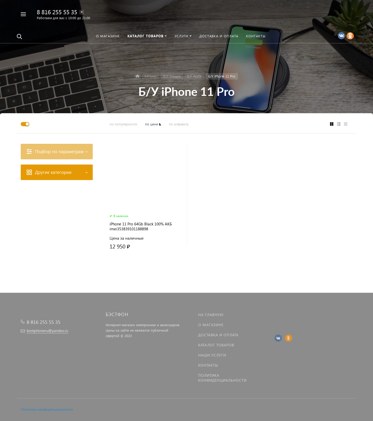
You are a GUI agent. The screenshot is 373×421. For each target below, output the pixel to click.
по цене (151, 124)
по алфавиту (179, 124)
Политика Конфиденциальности (222, 378)
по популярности (123, 124)
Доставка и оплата (218, 334)
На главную (211, 314)
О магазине (211, 324)
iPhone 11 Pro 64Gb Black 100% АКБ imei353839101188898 (141, 226)
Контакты (208, 365)
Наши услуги (212, 355)
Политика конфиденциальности (47, 409)
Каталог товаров (216, 344)
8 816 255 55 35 (57, 12)
